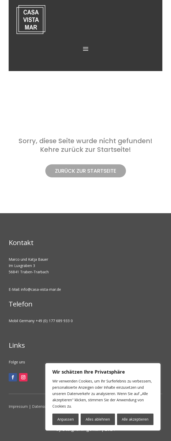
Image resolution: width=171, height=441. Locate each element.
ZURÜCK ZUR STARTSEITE (85, 171)
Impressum (18, 406)
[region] (103, 397)
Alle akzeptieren (135, 419)
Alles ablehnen (98, 419)
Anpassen (65, 419)
